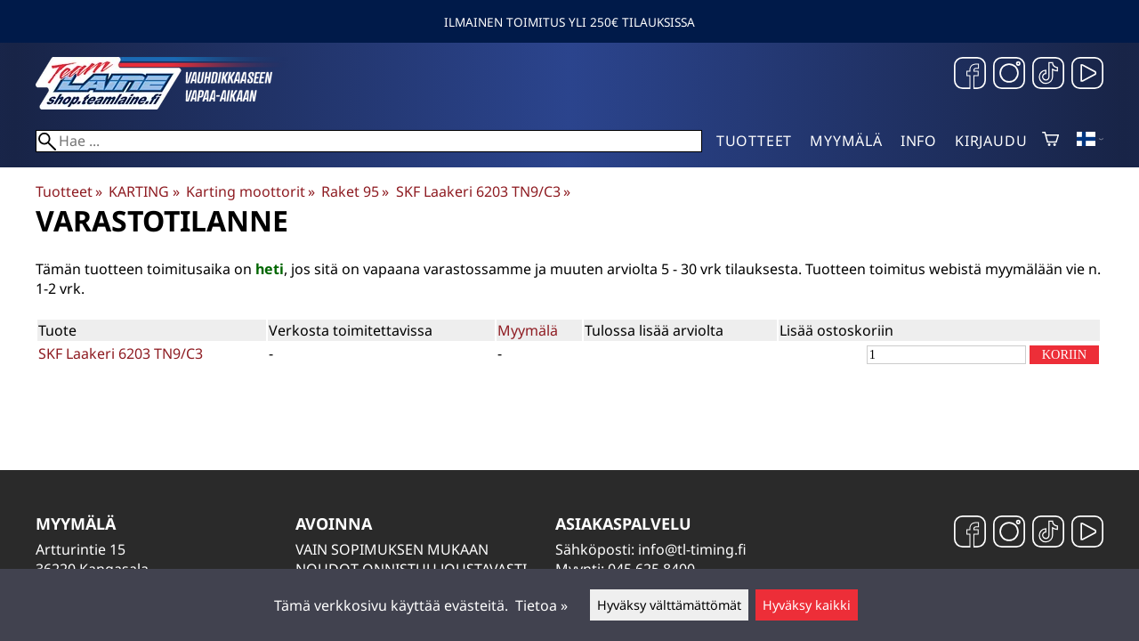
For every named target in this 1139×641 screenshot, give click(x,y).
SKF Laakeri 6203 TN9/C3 (483, 191)
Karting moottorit (250, 191)
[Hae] (369, 141)
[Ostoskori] (1050, 140)
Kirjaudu (991, 140)
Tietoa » (541, 605)
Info (919, 140)
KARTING (144, 191)
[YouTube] (1087, 75)
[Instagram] (1009, 75)
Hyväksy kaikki (807, 604)
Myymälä (846, 140)
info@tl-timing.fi (692, 549)
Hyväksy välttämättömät (669, 604)
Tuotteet (754, 140)
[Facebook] (970, 75)
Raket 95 (355, 191)
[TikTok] (1048, 75)
